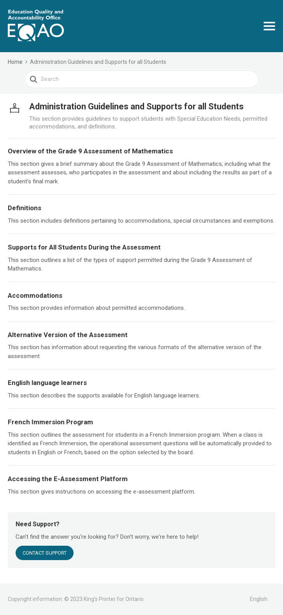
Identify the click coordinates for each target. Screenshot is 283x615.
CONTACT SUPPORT (45, 553)
